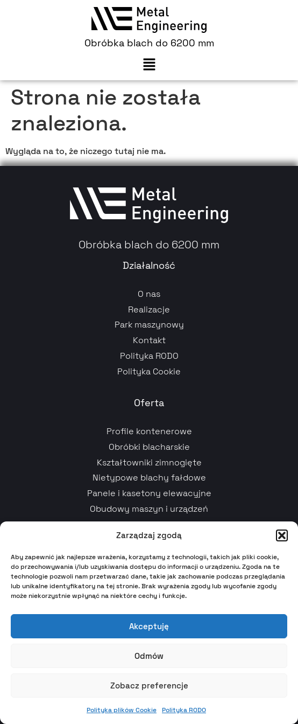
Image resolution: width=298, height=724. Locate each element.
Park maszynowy (149, 324)
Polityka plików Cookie (122, 710)
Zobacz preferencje (149, 685)
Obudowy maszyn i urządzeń (149, 508)
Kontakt (149, 340)
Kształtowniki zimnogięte (149, 462)
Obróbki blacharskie (149, 446)
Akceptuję (149, 626)
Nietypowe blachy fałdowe (149, 477)
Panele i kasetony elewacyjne (149, 493)
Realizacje (149, 309)
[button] (281, 535)
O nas (149, 294)
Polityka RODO (184, 710)
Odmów (149, 656)
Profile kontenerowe (149, 431)
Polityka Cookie (149, 371)
